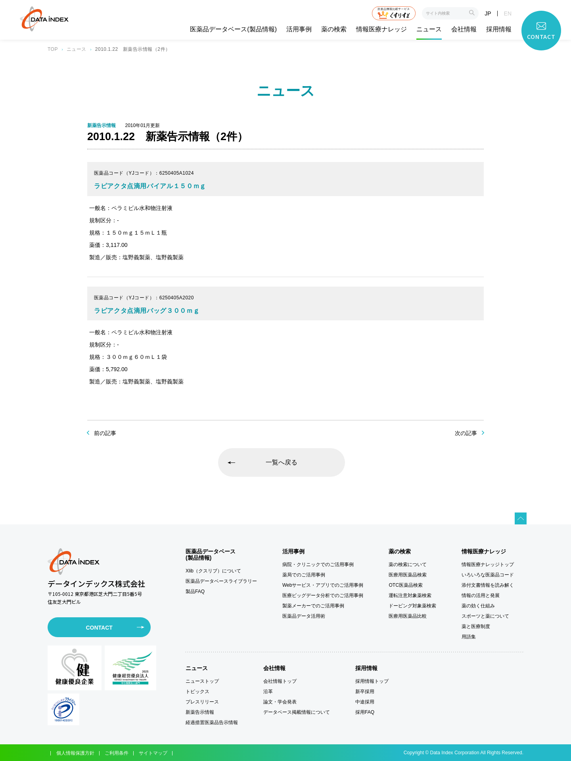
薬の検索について (408, 564)
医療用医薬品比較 (408, 616)
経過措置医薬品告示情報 (212, 722)
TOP (53, 49)
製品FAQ (195, 591)
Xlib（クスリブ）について (213, 571)
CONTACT (99, 627)
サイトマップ (153, 753)
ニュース (429, 29)
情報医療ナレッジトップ (488, 564)
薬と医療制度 (476, 626)
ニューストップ (202, 681)
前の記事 (105, 433)
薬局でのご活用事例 (303, 575)
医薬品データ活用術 (303, 616)
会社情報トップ (280, 681)
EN (508, 13)
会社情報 (464, 29)
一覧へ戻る (281, 462)
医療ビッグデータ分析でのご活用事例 (322, 595)
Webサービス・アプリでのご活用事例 (322, 585)
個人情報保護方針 (75, 753)
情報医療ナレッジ (381, 29)
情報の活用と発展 (481, 595)
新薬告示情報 (200, 712)
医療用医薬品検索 (408, 575)
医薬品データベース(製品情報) (233, 29)
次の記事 (466, 433)
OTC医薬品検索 (405, 585)
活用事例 (299, 29)
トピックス (197, 691)
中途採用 (364, 702)
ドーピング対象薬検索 (412, 606)
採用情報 (499, 29)
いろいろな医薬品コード (488, 575)
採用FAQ (364, 712)
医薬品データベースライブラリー (221, 581)
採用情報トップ (372, 681)
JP (488, 13)
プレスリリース (202, 702)
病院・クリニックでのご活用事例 (318, 564)
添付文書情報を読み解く (488, 585)
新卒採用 (364, 691)
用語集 (469, 637)
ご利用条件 (116, 753)
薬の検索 (334, 29)
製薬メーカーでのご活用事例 (313, 606)
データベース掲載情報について (296, 712)
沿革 (268, 691)
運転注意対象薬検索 (410, 595)
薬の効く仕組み (478, 606)
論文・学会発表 (280, 702)
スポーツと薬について (485, 616)
